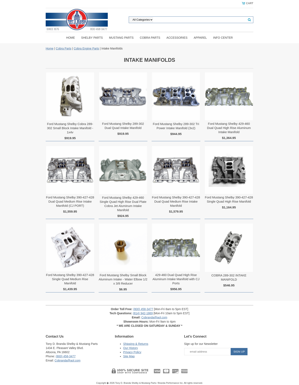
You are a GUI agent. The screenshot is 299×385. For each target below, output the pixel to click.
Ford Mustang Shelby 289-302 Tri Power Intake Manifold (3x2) (176, 126)
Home (70, 37)
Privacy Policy (132, 352)
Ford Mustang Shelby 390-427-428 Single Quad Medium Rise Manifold (70, 279)
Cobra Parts (150, 37)
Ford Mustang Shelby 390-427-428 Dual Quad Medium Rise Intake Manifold (176, 201)
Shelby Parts (92, 37)
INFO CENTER (223, 37)
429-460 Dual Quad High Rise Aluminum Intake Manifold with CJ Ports (175, 279)
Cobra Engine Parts (86, 48)
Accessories (177, 37)
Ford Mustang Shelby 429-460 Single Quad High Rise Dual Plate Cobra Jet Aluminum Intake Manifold (123, 204)
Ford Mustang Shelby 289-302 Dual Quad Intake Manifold (123, 126)
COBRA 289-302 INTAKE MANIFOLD (228, 277)
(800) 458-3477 (143, 309)
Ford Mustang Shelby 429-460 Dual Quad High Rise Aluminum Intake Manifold (229, 128)
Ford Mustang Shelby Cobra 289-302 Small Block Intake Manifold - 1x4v (70, 128)
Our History (130, 348)
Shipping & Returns (135, 343)
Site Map (129, 356)
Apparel (200, 37)
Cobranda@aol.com (154, 317)
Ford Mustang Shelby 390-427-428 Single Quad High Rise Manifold (229, 199)
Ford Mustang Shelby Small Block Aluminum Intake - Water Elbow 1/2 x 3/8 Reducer (123, 279)
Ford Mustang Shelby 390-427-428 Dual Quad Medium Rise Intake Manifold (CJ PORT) (70, 201)
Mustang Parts (121, 37)
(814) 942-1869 (143, 313)
